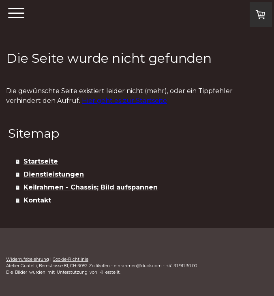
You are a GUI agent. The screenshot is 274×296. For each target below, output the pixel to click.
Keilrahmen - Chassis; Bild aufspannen (91, 187)
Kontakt (37, 200)
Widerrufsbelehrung (27, 259)
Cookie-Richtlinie (70, 259)
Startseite (41, 161)
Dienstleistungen (54, 174)
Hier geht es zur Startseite (124, 100)
